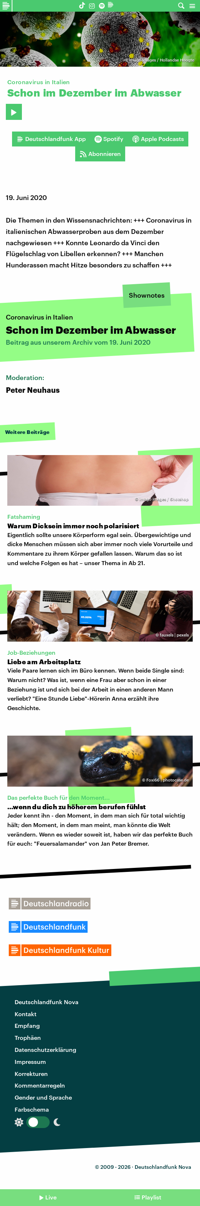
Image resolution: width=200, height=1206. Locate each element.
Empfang (27, 1025)
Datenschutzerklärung (45, 1049)
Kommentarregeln (40, 1085)
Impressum (30, 1061)
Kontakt (25, 1013)
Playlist (151, 1197)
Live (51, 1197)
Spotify (109, 138)
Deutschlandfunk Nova (46, 1001)
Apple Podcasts (158, 138)
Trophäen (28, 1037)
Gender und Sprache (43, 1097)
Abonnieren (100, 153)
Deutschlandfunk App (51, 138)
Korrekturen (31, 1073)
